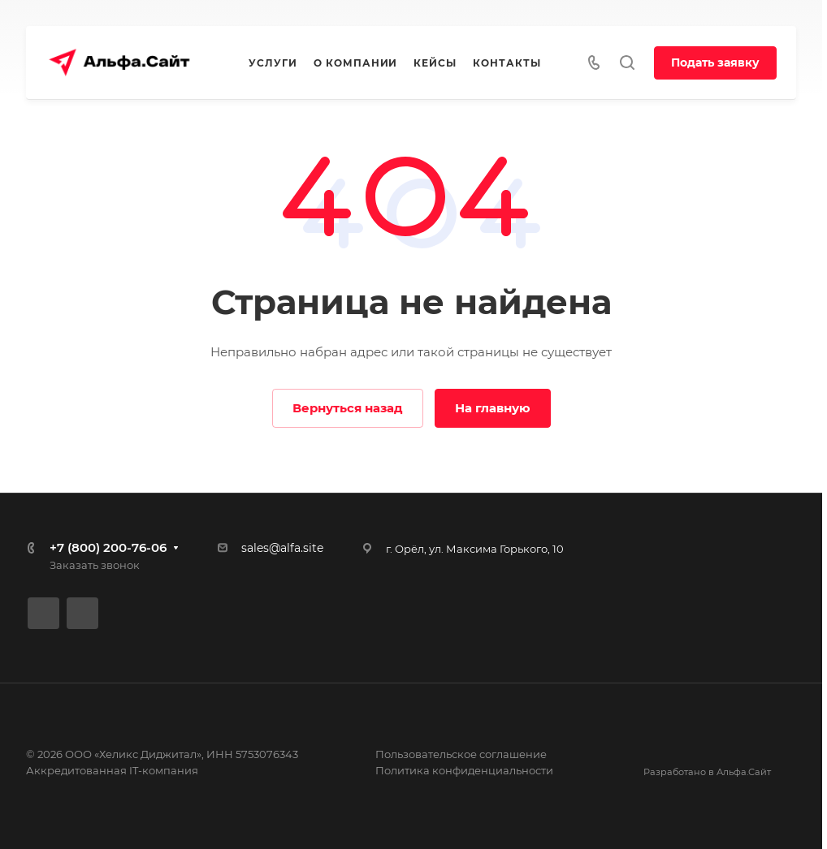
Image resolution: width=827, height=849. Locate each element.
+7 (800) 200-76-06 (108, 547)
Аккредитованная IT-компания (112, 770)
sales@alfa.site (282, 548)
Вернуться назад (347, 408)
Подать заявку (715, 62)
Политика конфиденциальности (464, 770)
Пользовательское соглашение (461, 754)
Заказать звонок (95, 564)
